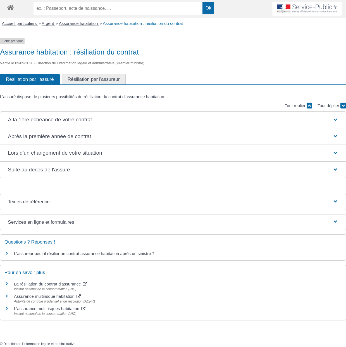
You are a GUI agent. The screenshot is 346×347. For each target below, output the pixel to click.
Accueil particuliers (20, 23)
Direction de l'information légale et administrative (39, 344)
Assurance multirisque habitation (47, 296)
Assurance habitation (79, 23)
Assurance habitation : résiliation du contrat (143, 23)
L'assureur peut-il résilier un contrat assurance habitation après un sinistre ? (84, 253)
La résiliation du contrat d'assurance (50, 284)
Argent (48, 23)
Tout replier (298, 105)
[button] (173, 120)
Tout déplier (332, 105)
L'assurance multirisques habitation (49, 308)
